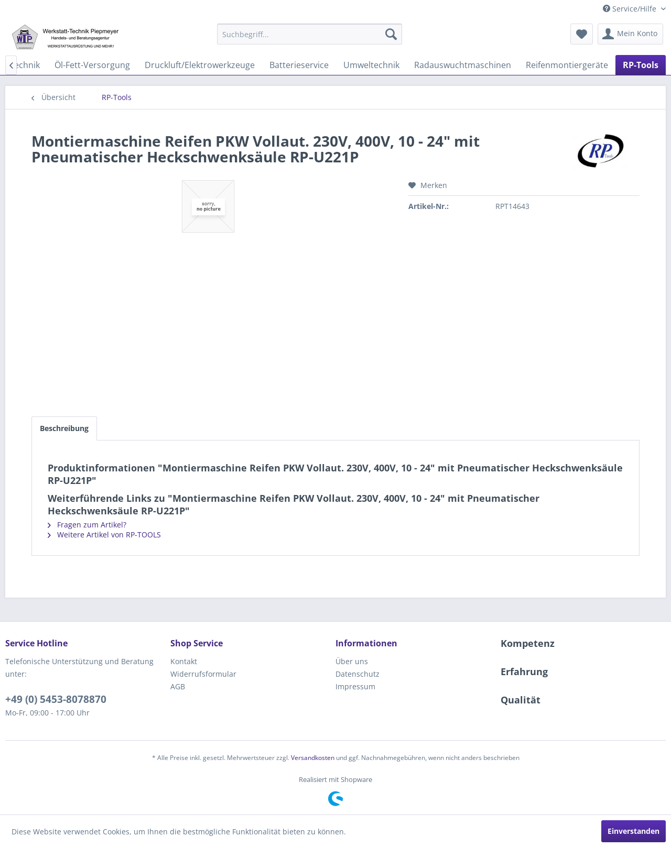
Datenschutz (358, 674)
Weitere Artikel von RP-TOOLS (104, 534)
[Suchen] (391, 34)
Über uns (352, 661)
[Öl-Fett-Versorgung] (92, 65)
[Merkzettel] (581, 34)
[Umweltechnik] (371, 65)
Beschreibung (64, 428)
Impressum (355, 686)
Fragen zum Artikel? (87, 525)
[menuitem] (309, 34)
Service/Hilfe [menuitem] (630, 9)
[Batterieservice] (299, 65)
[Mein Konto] (630, 34)
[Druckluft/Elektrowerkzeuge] (199, 65)
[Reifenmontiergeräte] (566, 65)
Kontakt (183, 661)
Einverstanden (633, 831)
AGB (177, 686)
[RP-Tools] (640, 65)
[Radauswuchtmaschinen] (462, 65)
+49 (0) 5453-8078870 (55, 699)
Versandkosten (312, 757)
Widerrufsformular (203, 674)
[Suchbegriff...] (309, 34)
